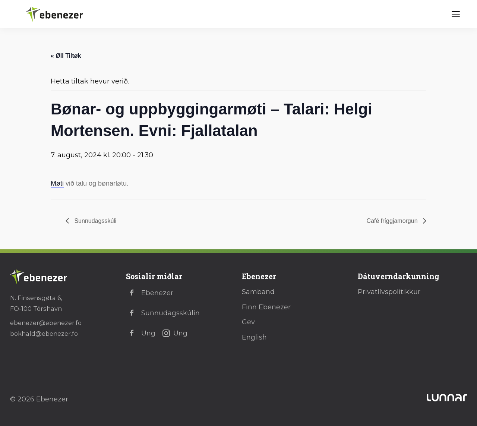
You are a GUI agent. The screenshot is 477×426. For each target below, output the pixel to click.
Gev (248, 322)
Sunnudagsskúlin (163, 313)
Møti (57, 183)
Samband (258, 292)
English (254, 337)
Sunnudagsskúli (94, 221)
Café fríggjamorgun (393, 221)
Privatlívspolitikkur (389, 292)
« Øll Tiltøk (66, 56)
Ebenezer (149, 293)
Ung (140, 333)
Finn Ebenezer (266, 307)
